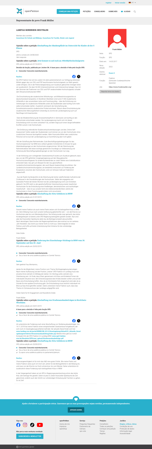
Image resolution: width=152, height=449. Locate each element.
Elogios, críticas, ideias (128, 424)
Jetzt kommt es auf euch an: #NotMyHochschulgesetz (60, 60)
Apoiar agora (76, 410)
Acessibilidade (125, 433)
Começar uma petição (68, 11)
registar (108, 3)
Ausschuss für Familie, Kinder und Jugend (58, 38)
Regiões (102, 433)
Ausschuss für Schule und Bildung (29, 38)
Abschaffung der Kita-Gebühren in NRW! (54, 193)
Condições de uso (126, 426)
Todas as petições (106, 426)
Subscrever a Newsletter (30, 436)
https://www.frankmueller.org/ (120, 87)
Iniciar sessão (120, 3)
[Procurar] (135, 11)
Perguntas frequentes (87, 424)
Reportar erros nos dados (110, 92)
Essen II (112, 73)
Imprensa (63, 426)
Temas (102, 431)
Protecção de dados (127, 429)
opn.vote (83, 431)
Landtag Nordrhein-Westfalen (32, 30)
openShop (63, 429)
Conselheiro (99, 11)
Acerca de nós (65, 424)
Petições (87, 11)
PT (131, 3)
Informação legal (126, 431)
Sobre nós (113, 11)
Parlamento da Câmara (85, 427)
